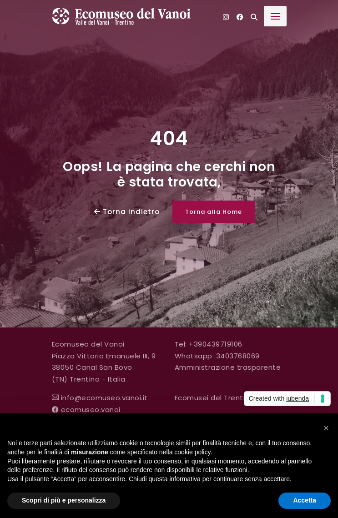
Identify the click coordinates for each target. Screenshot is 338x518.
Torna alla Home (213, 211)
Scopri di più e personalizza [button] (64, 500)
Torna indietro (127, 211)
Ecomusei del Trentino (214, 397)
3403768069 (238, 356)
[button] (326, 428)
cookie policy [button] (192, 452)
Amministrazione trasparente (228, 367)
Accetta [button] (304, 500)
